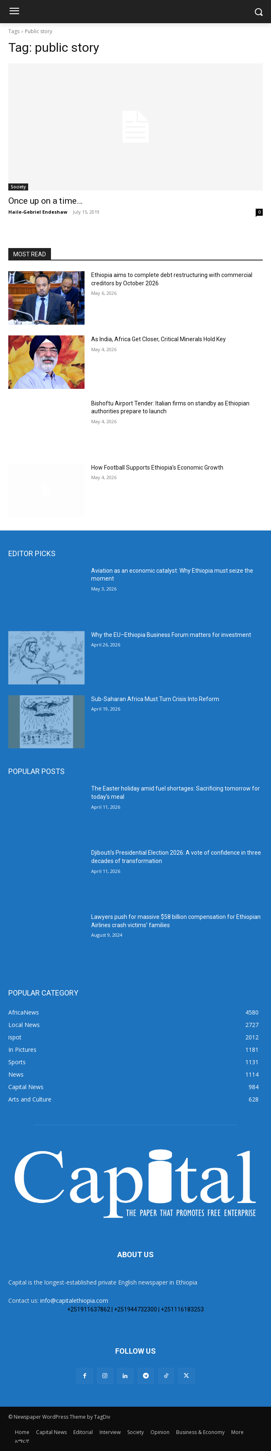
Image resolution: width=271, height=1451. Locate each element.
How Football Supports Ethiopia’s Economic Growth (157, 467)
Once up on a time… (45, 201)
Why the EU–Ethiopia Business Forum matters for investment (171, 634)
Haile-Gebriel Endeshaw (37, 212)
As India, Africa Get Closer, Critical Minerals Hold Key (158, 339)
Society (18, 187)
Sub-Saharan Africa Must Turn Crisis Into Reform (155, 699)
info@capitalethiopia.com (74, 1300)
